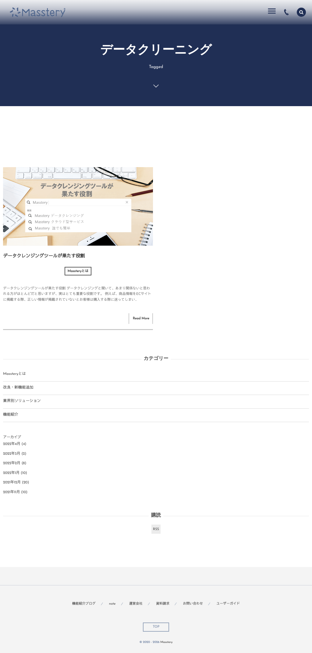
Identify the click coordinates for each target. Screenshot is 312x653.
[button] (301, 12)
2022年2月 (11, 463)
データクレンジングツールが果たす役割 (44, 256)
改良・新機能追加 (18, 388)
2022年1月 (11, 473)
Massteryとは (78, 271)
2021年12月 (12, 482)
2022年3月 (11, 454)
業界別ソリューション (22, 401)
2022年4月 (11, 444)
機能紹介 (10, 415)
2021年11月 (11, 492)
